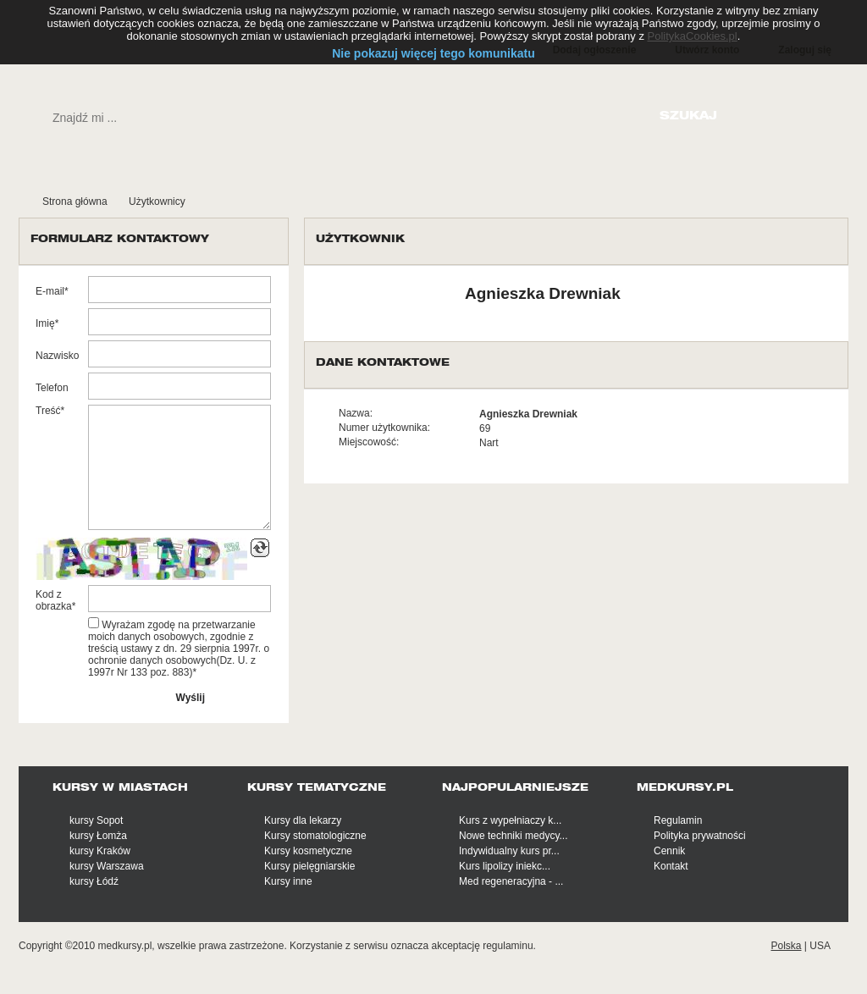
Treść (48, 411)
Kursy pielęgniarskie (309, 866)
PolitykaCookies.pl (692, 36)
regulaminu (508, 946)
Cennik (669, 851)
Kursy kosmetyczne (308, 851)
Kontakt (671, 866)
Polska (785, 946)
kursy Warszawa (106, 866)
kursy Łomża (98, 836)
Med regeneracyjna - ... (511, 881)
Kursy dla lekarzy (302, 820)
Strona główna (75, 201)
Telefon (52, 388)
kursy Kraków (99, 851)
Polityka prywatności (700, 836)
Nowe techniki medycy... (513, 836)
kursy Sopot (96, 820)
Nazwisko (57, 356)
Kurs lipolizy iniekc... (504, 866)
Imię (45, 323)
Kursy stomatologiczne (315, 836)
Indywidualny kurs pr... (509, 851)
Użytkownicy (157, 201)
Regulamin (678, 820)
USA (820, 946)
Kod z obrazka (54, 600)
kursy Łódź (94, 881)
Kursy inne (288, 881)
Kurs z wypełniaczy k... (510, 820)
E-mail (50, 291)
